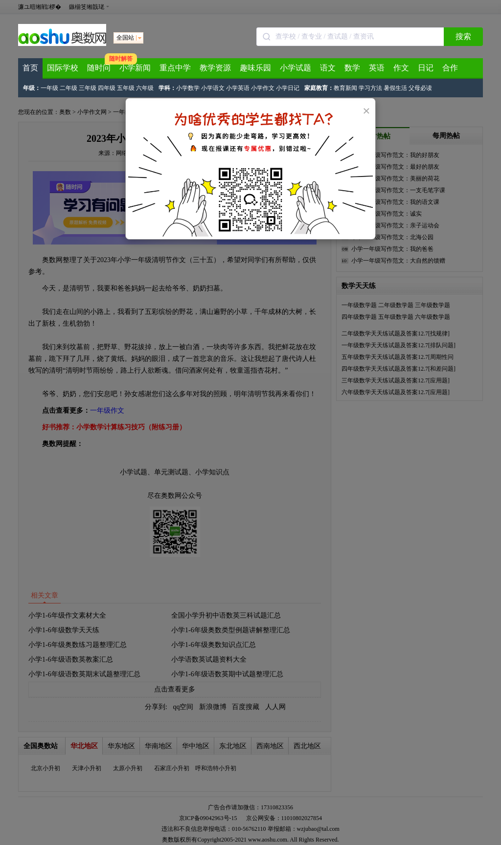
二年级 (68, 88)
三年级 (87, 88)
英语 (377, 68)
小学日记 (287, 88)
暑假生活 (395, 88)
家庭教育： (319, 88)
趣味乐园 (255, 68)
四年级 (106, 88)
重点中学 (175, 68)
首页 (30, 68)
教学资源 (215, 68)
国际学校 (62, 68)
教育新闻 (345, 88)
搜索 (463, 36)
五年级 (126, 88)
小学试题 (295, 68)
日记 (425, 68)
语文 (328, 68)
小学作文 (262, 88)
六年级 (145, 88)
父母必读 (420, 88)
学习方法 (370, 88)
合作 (450, 68)
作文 (401, 68)
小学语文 (213, 88)
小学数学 (188, 88)
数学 (352, 68)
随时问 (99, 68)
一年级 (49, 88)
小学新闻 (135, 68)
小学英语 (238, 88)
